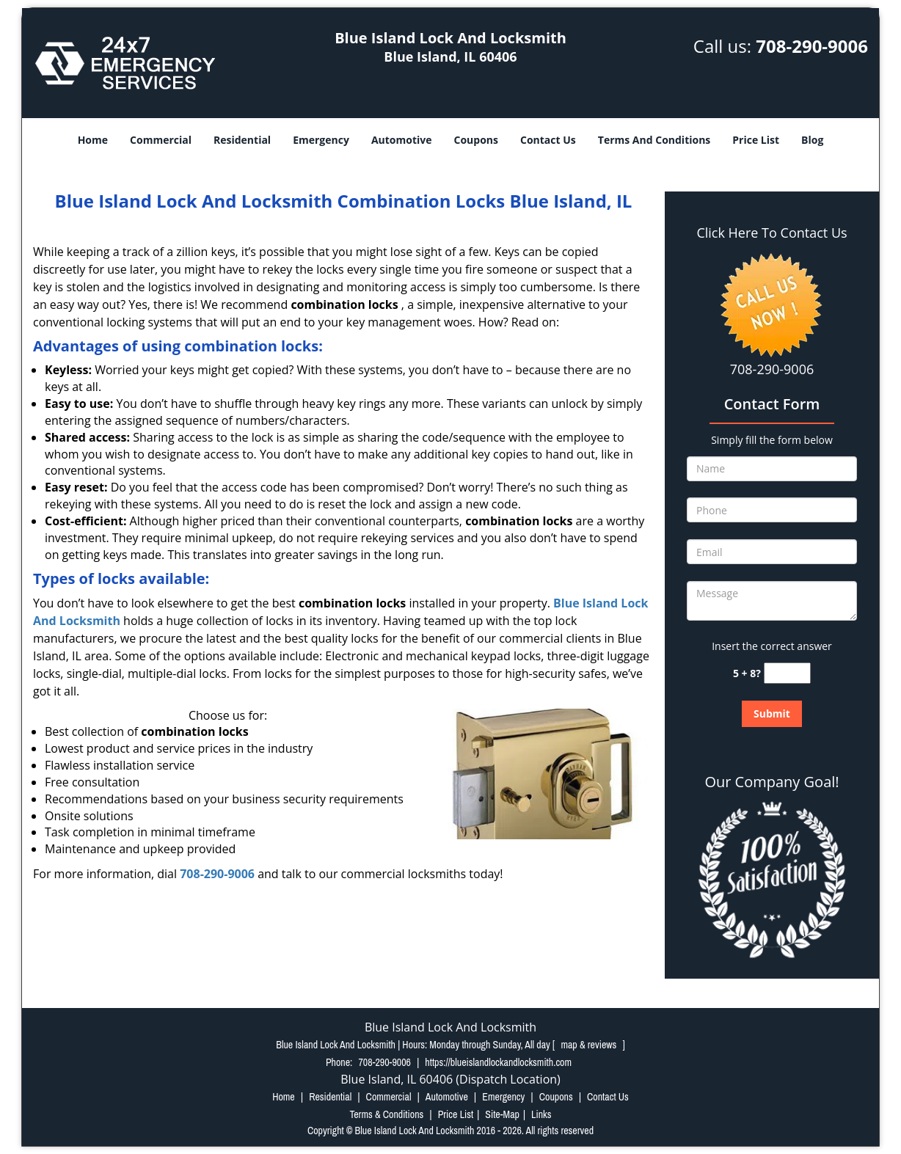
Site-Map (502, 1114)
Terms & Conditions (386, 1114)
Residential (242, 140)
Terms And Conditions (654, 140)
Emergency (321, 140)
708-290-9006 (812, 46)
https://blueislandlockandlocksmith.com (498, 1062)
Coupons (476, 140)
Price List (755, 140)
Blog (812, 140)
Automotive (401, 140)
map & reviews (590, 1044)
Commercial (160, 140)
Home (93, 140)
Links (541, 1114)
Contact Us (548, 140)
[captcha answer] (787, 673)
